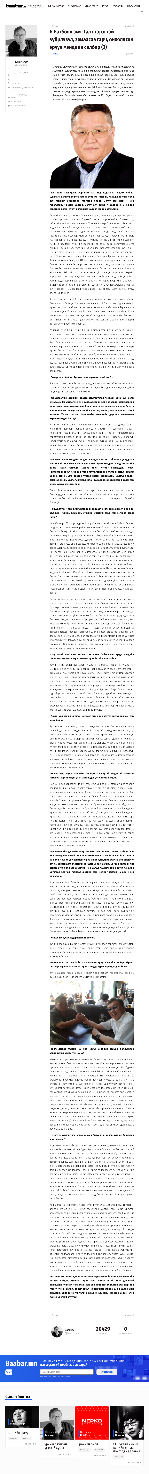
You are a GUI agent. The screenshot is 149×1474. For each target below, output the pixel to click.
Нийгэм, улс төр (56, 6)
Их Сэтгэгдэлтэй (17, 106)
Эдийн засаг (74, 6)
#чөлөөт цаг (84, 1450)
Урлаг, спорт (91, 6)
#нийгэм (13, 1438)
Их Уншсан (14, 101)
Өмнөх (54, 26)
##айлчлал (119, 1457)
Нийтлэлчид (133, 6)
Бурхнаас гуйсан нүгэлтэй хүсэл (55, 1446)
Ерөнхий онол (88, 1444)
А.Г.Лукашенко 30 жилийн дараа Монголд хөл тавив (126, 1447)
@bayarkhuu (21, 65)
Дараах (129, 26)
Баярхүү (55, 54)
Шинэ (12, 97)
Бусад (105, 6)
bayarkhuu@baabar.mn (20, 87)
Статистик (117, 6)
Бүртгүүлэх (107, 1372)
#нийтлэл (26, 1438)
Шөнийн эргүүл (19, 1433)
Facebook (14, 83)
